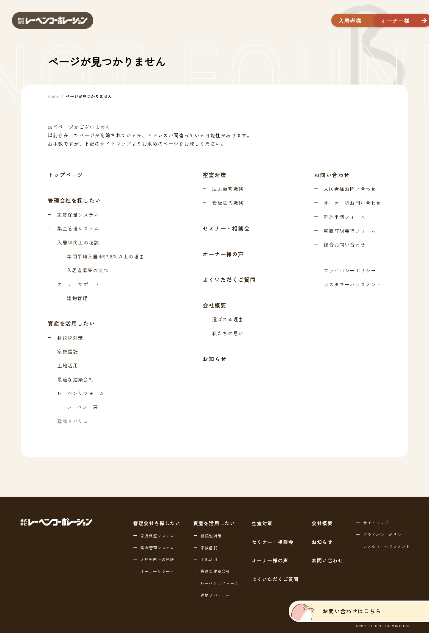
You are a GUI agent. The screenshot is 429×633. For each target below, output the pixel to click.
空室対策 (214, 175)
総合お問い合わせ (345, 245)
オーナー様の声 (223, 254)
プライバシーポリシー (350, 271)
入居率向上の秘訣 (78, 243)
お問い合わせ (331, 175)
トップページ (65, 175)
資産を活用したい (71, 323)
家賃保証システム (78, 215)
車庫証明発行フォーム (350, 231)
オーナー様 (379, 21)
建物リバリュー (75, 421)
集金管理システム (78, 229)
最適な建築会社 (75, 380)
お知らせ (214, 359)
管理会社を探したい (74, 200)
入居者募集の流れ (88, 270)
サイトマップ (376, 522)
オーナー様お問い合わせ (352, 203)
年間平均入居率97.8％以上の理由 (105, 257)
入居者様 (312, 21)
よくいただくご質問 (229, 279)
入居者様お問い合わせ (350, 189)
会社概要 (214, 305)
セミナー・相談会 (226, 228)
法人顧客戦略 (228, 189)
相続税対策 (70, 338)
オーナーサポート (78, 284)
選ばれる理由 (228, 319)
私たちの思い (228, 333)
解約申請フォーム (345, 217)
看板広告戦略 (228, 203)
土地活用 (67, 366)
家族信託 (67, 352)
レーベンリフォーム (80, 393)
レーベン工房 (82, 407)
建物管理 (77, 298)
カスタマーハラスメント (352, 285)
